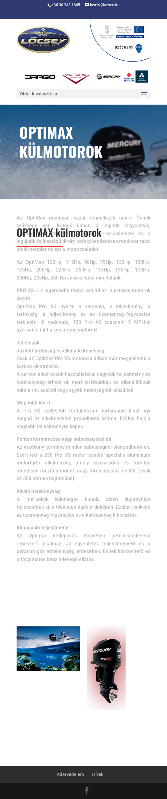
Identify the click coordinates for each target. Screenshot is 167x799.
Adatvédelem (70, 774)
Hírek (97, 774)
